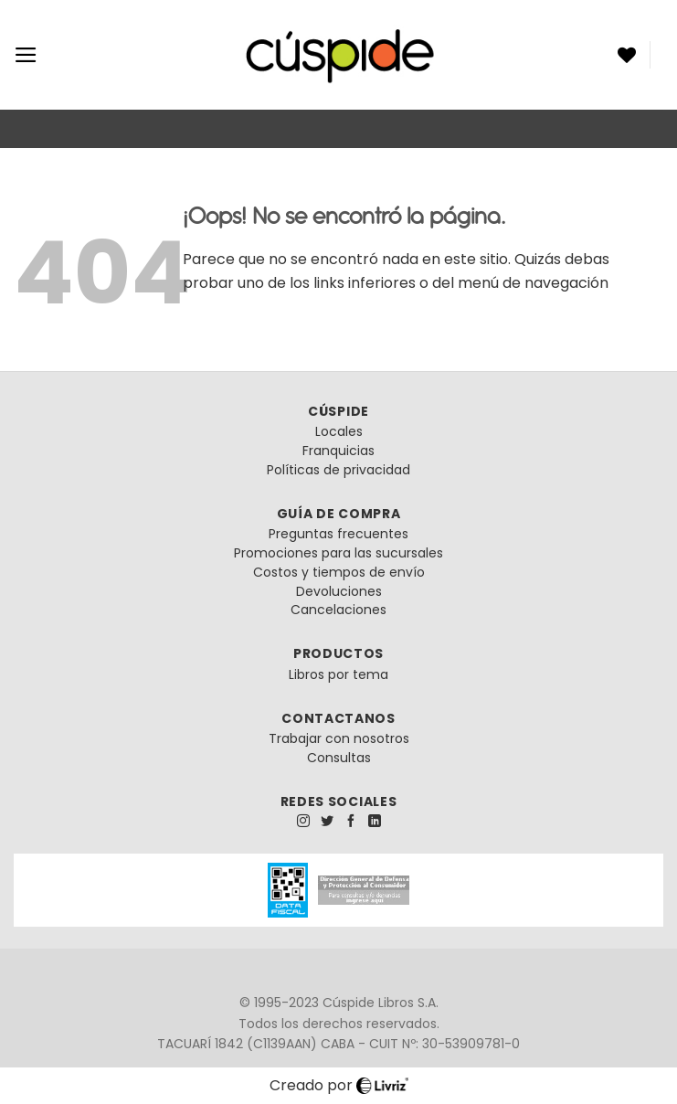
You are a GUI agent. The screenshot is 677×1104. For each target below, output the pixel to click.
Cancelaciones (338, 609)
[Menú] (26, 55)
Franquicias (338, 450)
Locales (339, 431)
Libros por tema (338, 674)
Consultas (339, 757)
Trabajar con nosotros (339, 738)
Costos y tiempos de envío (339, 572)
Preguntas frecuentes (338, 534)
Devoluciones (339, 591)
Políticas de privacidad (338, 470)
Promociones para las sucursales (338, 553)
